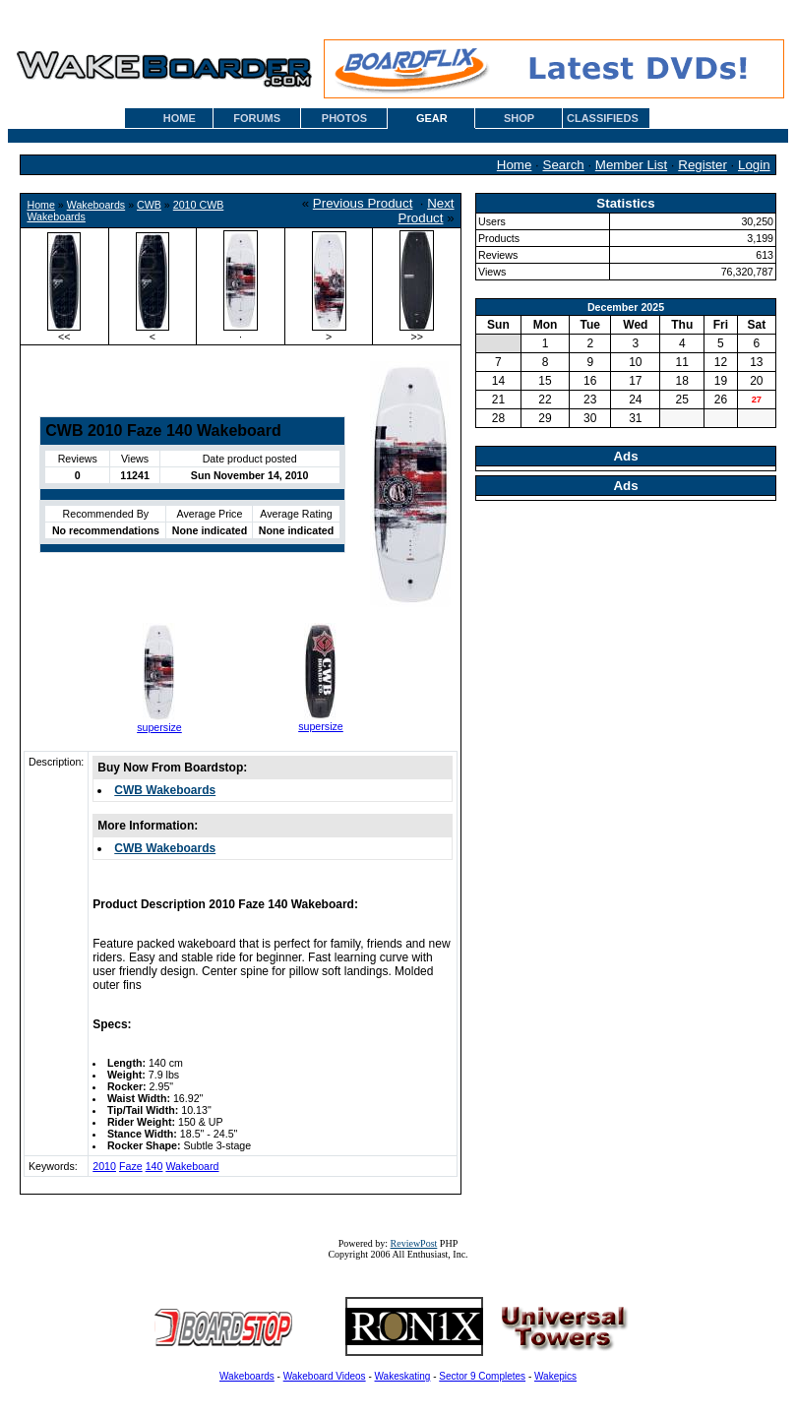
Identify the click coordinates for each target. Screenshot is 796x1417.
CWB (149, 205)
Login (754, 164)
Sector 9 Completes (482, 1376)
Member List (631, 164)
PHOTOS (344, 118)
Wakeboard (191, 1166)
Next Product (426, 210)
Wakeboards (96, 205)
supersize (159, 727)
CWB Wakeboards (164, 790)
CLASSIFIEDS (603, 118)
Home (514, 164)
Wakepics (555, 1376)
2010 (104, 1166)
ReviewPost (414, 1243)
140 (154, 1166)
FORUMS (256, 118)
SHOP (519, 118)
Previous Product (363, 203)
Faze (131, 1166)
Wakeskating (403, 1376)
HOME (179, 118)
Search (563, 164)
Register (702, 164)
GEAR (432, 118)
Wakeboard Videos (324, 1376)
